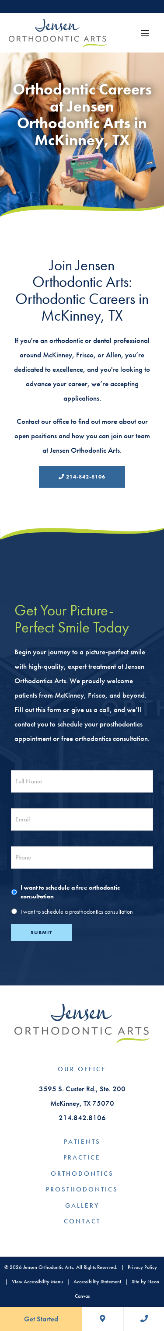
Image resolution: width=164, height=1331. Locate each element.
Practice (82, 1157)
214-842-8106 (82, 476)
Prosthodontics (82, 1189)
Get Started (41, 1319)
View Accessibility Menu (37, 1281)
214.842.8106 (82, 1117)
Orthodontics (82, 1173)
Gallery (82, 1205)
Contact (82, 1221)
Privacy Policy (142, 1267)
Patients (82, 1141)
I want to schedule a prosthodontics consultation (77, 911)
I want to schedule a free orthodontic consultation (70, 892)
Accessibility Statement (97, 1281)
